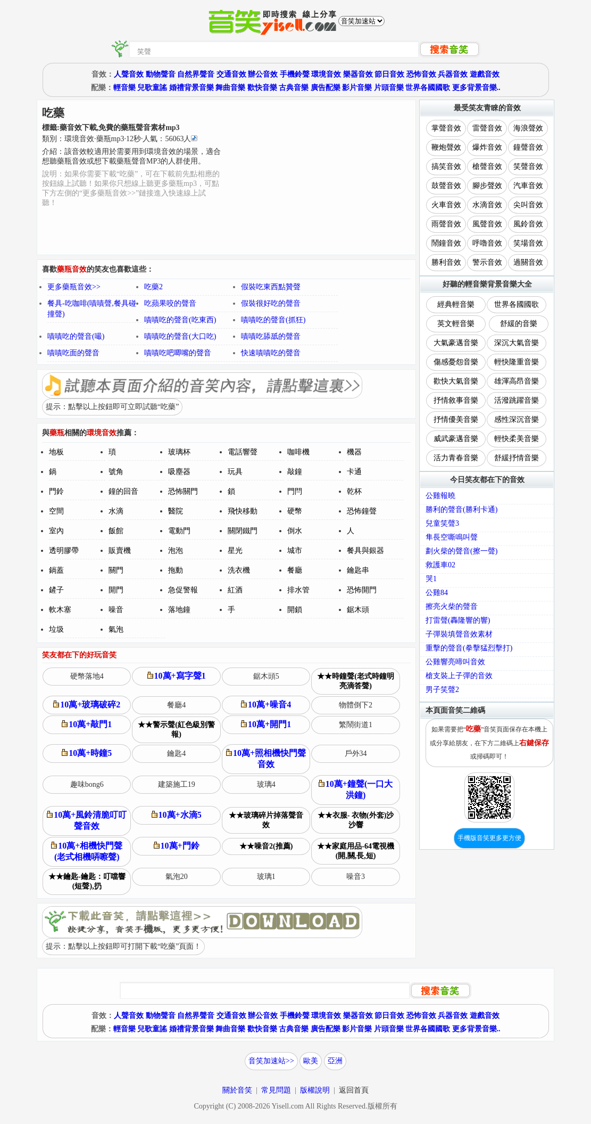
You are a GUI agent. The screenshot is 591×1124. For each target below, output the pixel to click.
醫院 (175, 511)
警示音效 (487, 262)
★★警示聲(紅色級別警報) (176, 729)
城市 (294, 551)
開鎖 (294, 610)
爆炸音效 (487, 147)
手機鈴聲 (295, 74)
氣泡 (116, 629)
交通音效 (231, 74)
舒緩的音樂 (518, 324)
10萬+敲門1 (87, 724)
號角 (116, 472)
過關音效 (528, 262)
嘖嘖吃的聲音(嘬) (75, 336)
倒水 (294, 531)
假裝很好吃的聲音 (271, 303)
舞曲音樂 (230, 88)
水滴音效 (487, 205)
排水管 (298, 590)
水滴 (116, 511)
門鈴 (56, 491)
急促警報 (183, 590)
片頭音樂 (389, 88)
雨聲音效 (446, 224)
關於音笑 (237, 1090)
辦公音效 (263, 74)
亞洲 (335, 1061)
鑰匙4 (176, 754)
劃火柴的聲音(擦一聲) (461, 551)
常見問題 (276, 1090)
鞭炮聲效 (446, 147)
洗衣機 (239, 570)
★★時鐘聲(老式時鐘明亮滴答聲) (355, 681)
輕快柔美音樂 (516, 439)
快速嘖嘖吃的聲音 (271, 353)
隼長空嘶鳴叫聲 (452, 537)
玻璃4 (266, 784)
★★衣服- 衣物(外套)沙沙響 (356, 820)
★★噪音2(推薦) (266, 846)
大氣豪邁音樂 (456, 343)
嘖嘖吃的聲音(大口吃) (180, 336)
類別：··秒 (119, 139)
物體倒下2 (355, 705)
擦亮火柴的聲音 (452, 606)
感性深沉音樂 (516, 419)
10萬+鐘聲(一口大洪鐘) (356, 789)
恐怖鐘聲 (362, 511)
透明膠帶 (64, 551)
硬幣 (294, 511)
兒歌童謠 (152, 88)
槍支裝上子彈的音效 (459, 676)
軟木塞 (60, 610)
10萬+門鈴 (176, 845)
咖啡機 (298, 452)
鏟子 (56, 590)
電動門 (179, 531)
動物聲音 (161, 74)
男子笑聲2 (442, 690)
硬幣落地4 (87, 676)
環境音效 (326, 74)
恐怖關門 (183, 491)
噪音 (116, 610)
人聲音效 (129, 74)
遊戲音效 (485, 74)
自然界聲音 (195, 74)
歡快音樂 (262, 88)
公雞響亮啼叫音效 (455, 662)
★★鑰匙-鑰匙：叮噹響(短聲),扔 (87, 881)
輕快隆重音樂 (516, 362)
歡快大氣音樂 (456, 381)
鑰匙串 (358, 570)
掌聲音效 (446, 128)
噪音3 (355, 877)
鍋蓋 (56, 570)
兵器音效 (453, 74)
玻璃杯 (179, 452)
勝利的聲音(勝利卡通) (461, 510)
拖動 (175, 570)
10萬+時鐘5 (87, 753)
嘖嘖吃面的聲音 (73, 353)
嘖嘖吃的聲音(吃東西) (180, 320)
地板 (56, 452)
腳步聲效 (487, 186)
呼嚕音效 (487, 243)
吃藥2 (153, 287)
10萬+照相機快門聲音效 (266, 758)
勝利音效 (446, 262)
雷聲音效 (487, 128)
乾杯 (354, 491)
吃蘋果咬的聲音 (170, 303)
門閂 (294, 491)
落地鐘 (179, 610)
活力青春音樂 (456, 458)
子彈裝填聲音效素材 (459, 634)
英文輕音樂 (456, 324)
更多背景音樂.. (476, 88)
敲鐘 (294, 472)
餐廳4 (176, 705)
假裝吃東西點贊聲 (271, 287)
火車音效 (446, 205)
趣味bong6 (87, 784)
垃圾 (56, 629)
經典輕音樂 (456, 304)
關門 (116, 570)
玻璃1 (266, 877)
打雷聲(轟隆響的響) (458, 620)
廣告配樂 (325, 88)
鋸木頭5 (266, 676)
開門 (116, 590)
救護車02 (440, 565)
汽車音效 (528, 186)
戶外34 (356, 754)
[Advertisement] (319, 177)
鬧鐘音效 (446, 243)
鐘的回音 (123, 491)
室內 (56, 531)
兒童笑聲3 (442, 523)
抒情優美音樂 (456, 419)
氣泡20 (176, 877)
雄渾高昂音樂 (516, 381)
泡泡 (175, 551)
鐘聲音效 (528, 147)
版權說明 (315, 1090)
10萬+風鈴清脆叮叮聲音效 (87, 820)
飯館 (116, 531)
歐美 (310, 1061)
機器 (354, 452)
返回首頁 (354, 1090)
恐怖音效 (421, 74)
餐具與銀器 (365, 551)
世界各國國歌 (427, 88)
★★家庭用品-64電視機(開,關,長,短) (355, 851)
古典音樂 (294, 88)
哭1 (431, 579)
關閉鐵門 (242, 531)
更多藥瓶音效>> (74, 287)
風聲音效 (487, 224)
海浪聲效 (528, 128)
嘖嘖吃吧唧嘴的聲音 (177, 353)
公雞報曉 (440, 496)
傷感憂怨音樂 (456, 362)
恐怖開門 (362, 590)
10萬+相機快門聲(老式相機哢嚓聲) (86, 851)
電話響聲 (242, 452)
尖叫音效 (528, 205)
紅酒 (235, 590)
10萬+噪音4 (266, 704)
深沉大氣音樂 (516, 343)
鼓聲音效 (446, 186)
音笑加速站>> (271, 1061)
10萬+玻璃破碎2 (86, 704)
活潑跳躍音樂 (516, 400)
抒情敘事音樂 (456, 400)
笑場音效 (528, 243)
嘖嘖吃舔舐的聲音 (271, 336)
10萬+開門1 (266, 724)
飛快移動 (242, 511)
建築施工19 (176, 784)
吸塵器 (179, 472)
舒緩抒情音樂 (516, 458)
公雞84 (437, 593)
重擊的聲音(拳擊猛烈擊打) (469, 648)
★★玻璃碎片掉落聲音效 (266, 820)
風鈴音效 (528, 224)
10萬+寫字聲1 (176, 675)
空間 (56, 511)
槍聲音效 (487, 166)
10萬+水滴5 (177, 814)
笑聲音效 (528, 166)
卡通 (354, 472)
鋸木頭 (358, 610)
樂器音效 (358, 74)
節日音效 (389, 74)
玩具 (235, 472)
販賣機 (120, 551)
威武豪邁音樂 (456, 439)
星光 (235, 551)
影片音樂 (357, 88)
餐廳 (294, 570)
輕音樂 (124, 88)
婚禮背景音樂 (191, 88)
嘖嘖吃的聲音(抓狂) (273, 320)
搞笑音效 (446, 166)
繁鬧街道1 (355, 725)
